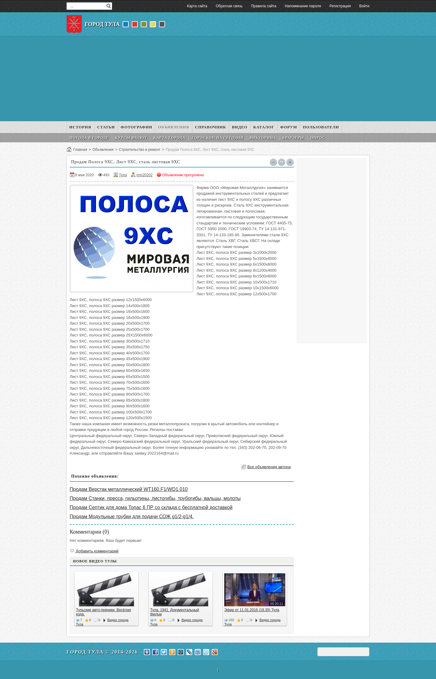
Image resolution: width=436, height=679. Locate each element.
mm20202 (144, 175)
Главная (80, 149)
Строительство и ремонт (139, 149)
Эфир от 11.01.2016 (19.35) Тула (251, 610)
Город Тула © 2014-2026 (102, 651)
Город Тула (102, 24)
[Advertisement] (218, 78)
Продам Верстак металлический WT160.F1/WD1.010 (129, 489)
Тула (123, 175)
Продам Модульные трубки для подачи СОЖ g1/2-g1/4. (132, 516)
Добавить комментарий (97, 551)
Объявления (102, 149)
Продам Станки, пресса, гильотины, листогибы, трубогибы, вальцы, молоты (155, 498)
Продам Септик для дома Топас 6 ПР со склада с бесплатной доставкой (151, 507)
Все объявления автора (269, 467)
